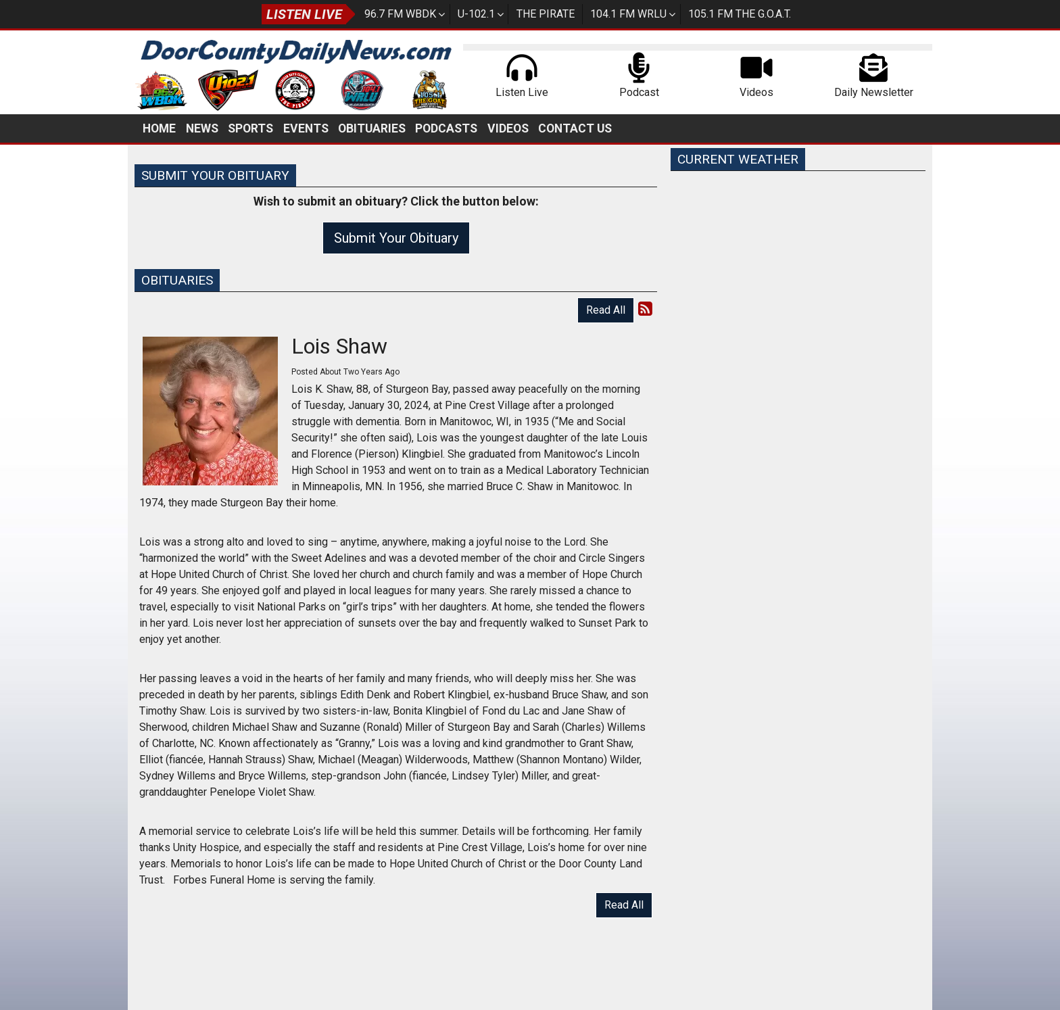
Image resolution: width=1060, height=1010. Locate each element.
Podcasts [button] (446, 128)
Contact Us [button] (575, 128)
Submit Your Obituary (396, 238)
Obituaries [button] (372, 128)
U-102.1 (476, 13)
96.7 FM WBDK (400, 13)
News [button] (202, 128)
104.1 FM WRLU (628, 13)
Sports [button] (250, 128)
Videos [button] (508, 128)
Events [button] (306, 128)
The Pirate (545, 13)
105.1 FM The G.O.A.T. (739, 13)
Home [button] (159, 128)
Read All (605, 310)
